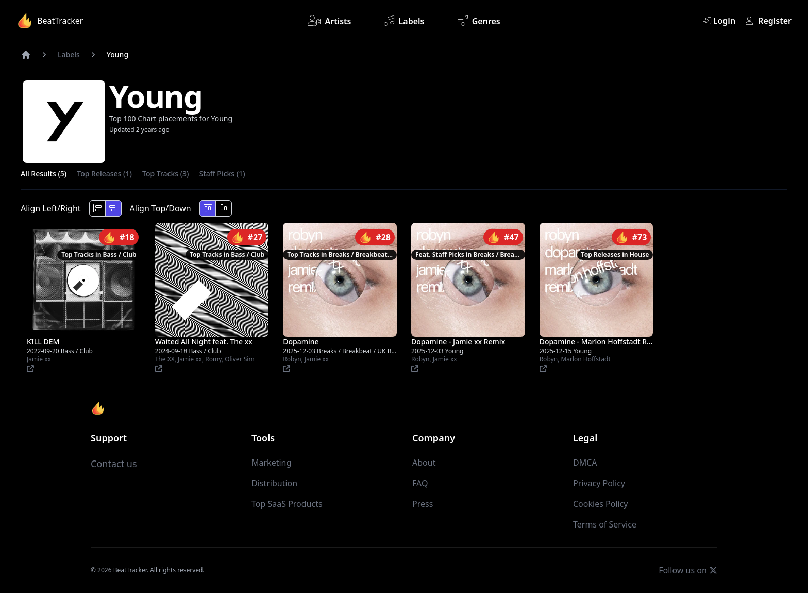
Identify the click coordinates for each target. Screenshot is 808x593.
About (423, 462)
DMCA (585, 462)
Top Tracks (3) (165, 173)
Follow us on (688, 570)
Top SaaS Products (287, 503)
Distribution (274, 483)
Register (769, 20)
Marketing (271, 462)
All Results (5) (43, 173)
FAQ (420, 483)
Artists (329, 20)
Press (422, 503)
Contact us (114, 463)
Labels (404, 20)
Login (719, 20)
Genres (479, 20)
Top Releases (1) (104, 173)
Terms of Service (604, 524)
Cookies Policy (600, 503)
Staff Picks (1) (222, 173)
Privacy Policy (599, 483)
